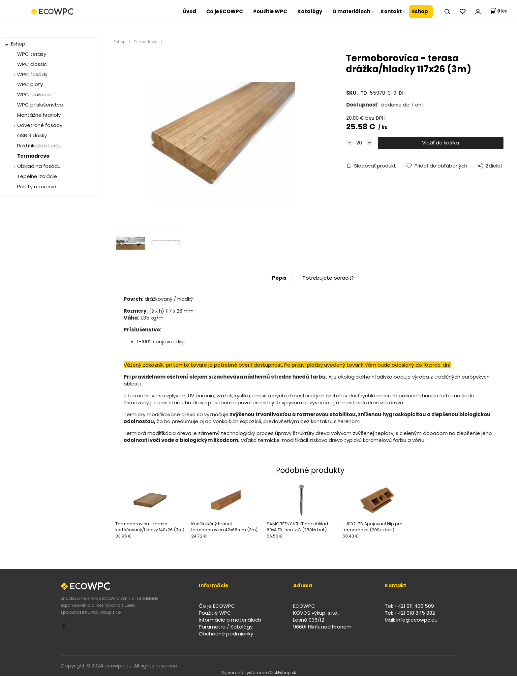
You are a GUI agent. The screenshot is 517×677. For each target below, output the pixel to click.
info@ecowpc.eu (417, 620)
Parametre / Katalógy (226, 627)
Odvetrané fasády (39, 125)
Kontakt (391, 11)
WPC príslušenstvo (40, 104)
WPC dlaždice (34, 94)
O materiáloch (351, 11)
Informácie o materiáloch (230, 620)
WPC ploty (30, 84)
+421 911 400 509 (414, 606)
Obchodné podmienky (226, 634)
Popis (279, 278)
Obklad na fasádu (39, 166)
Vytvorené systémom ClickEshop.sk (258, 673)
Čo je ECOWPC (224, 11)
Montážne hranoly (39, 114)
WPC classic (32, 64)
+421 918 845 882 (414, 613)
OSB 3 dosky (32, 135)
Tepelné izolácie (37, 176)
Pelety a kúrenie (36, 186)
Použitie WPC (270, 11)
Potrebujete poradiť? (328, 278)
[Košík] (498, 11)
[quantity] (359, 143)
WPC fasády (32, 74)
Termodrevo (33, 155)
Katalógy (309, 11)
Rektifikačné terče (39, 145)
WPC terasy (31, 53)
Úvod (189, 11)
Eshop (420, 11)
